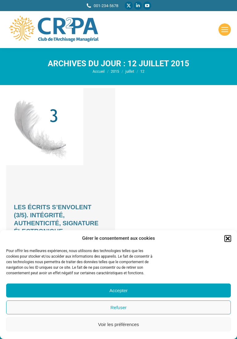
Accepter (118, 290)
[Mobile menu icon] (224, 29)
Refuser (118, 307)
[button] (228, 238)
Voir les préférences (118, 324)
